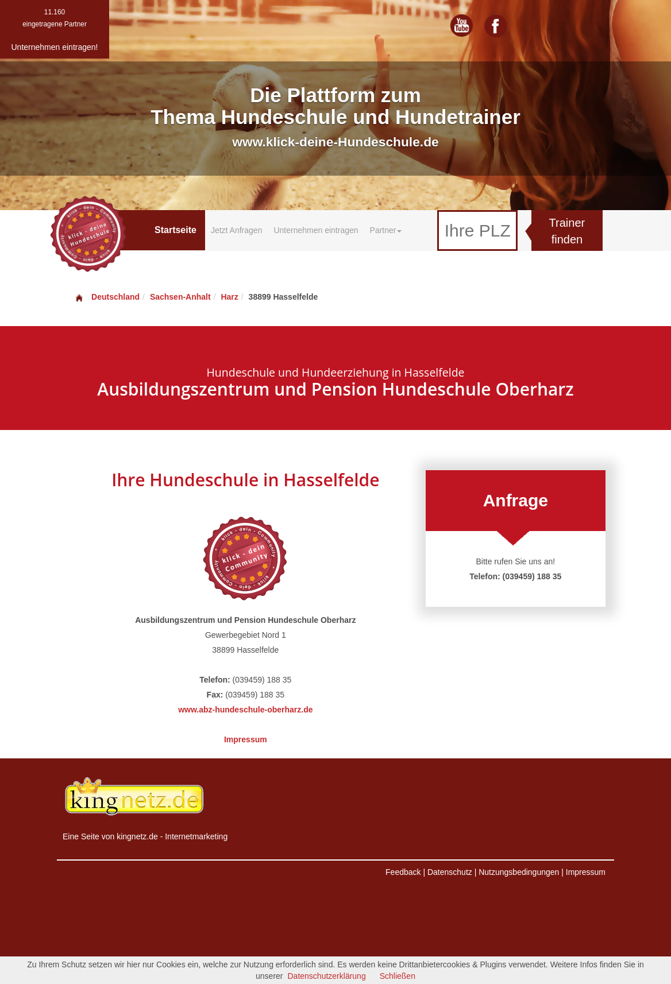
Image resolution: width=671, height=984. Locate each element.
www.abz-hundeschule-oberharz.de (245, 709)
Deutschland (107, 296)
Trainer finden (567, 231)
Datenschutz (449, 872)
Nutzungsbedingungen (519, 872)
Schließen (397, 976)
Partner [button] (386, 230)
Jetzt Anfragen (237, 230)
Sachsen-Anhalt (180, 296)
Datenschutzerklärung (327, 976)
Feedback (403, 872)
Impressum (245, 739)
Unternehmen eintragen (315, 230)
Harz (229, 296)
